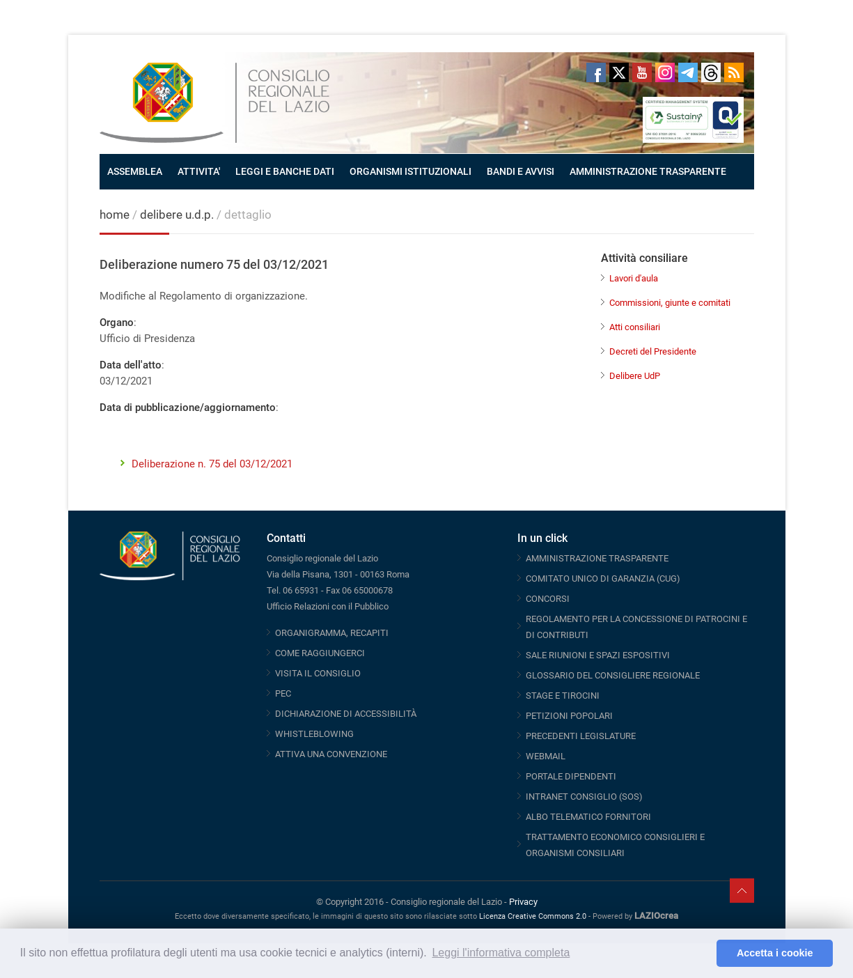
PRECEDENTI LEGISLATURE (581, 736)
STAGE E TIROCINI (563, 695)
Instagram (665, 72)
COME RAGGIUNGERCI (320, 653)
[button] (702, 953)
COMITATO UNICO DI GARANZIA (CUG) (603, 578)
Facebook (596, 72)
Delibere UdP (634, 376)
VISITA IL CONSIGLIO (318, 673)
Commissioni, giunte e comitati (669, 302)
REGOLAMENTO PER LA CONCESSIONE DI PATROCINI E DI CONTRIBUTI (636, 627)
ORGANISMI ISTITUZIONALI (410, 171)
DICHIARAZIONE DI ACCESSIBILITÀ (345, 713)
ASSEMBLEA (134, 171)
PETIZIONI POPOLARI (569, 716)
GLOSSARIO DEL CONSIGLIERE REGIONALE (613, 675)
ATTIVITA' (199, 171)
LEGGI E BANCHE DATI (284, 171)
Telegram (688, 72)
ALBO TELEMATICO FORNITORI (588, 817)
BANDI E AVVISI (520, 171)
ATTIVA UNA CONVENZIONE (331, 754)
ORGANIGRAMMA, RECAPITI (332, 633)
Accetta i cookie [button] (775, 952)
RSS (734, 72)
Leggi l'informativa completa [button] (501, 952)
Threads (711, 72)
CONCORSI (548, 598)
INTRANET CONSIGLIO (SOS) (584, 796)
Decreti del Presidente (652, 351)
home (115, 215)
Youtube (642, 72)
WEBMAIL (545, 756)
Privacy (523, 901)
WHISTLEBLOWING (314, 734)
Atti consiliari (634, 327)
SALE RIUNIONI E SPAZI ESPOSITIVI (598, 655)
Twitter (619, 72)
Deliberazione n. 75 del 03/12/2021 (212, 464)
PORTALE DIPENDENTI (571, 776)
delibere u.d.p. (178, 215)
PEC (283, 693)
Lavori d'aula (633, 278)
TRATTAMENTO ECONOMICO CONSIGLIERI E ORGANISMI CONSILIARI (615, 845)
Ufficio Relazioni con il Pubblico (328, 606)
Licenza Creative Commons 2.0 (532, 916)
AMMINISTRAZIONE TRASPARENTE (648, 171)
